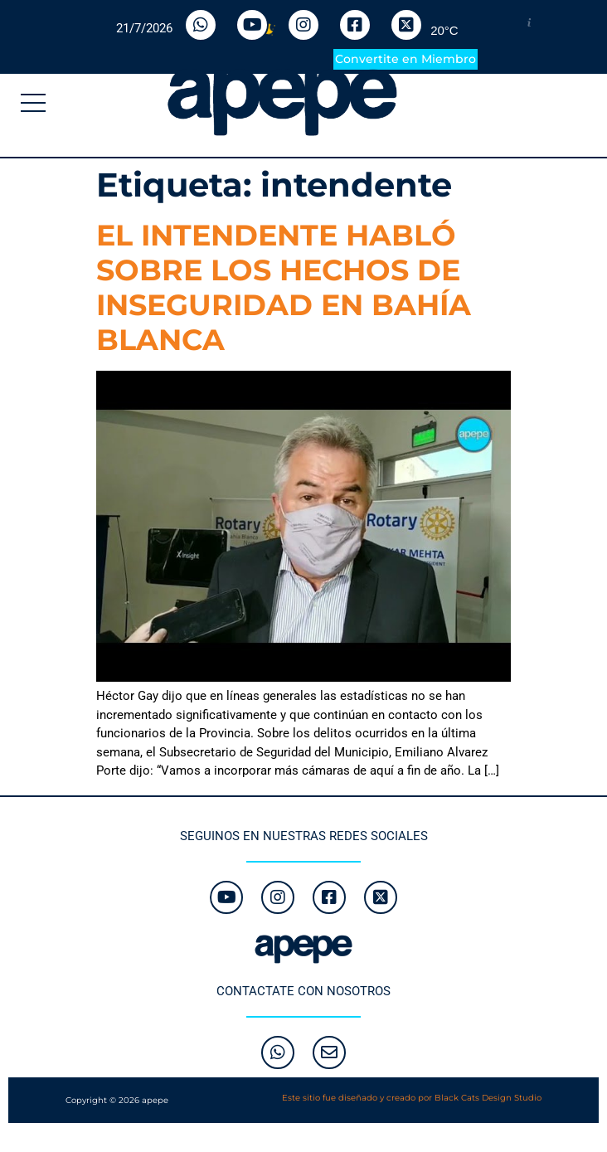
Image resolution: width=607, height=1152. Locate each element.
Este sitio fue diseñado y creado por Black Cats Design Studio (411, 1097)
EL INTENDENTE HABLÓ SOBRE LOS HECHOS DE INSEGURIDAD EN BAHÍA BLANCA (283, 287)
